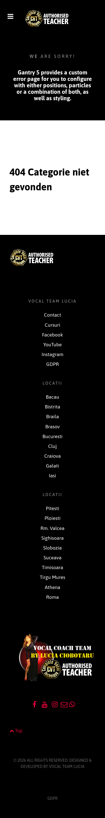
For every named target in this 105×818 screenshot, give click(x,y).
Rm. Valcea (53, 528)
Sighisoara (52, 538)
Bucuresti (52, 436)
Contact (52, 315)
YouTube (52, 344)
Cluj (52, 446)
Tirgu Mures (52, 577)
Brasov (52, 426)
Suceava (52, 557)
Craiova (52, 456)
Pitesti (52, 508)
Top (16, 730)
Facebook (52, 335)
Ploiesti (52, 518)
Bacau (52, 397)
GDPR (52, 364)
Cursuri (52, 325)
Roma (52, 597)
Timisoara (52, 567)
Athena (52, 587)
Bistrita (52, 407)
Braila (52, 416)
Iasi (52, 475)
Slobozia (52, 548)
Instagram (53, 354)
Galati (52, 466)
